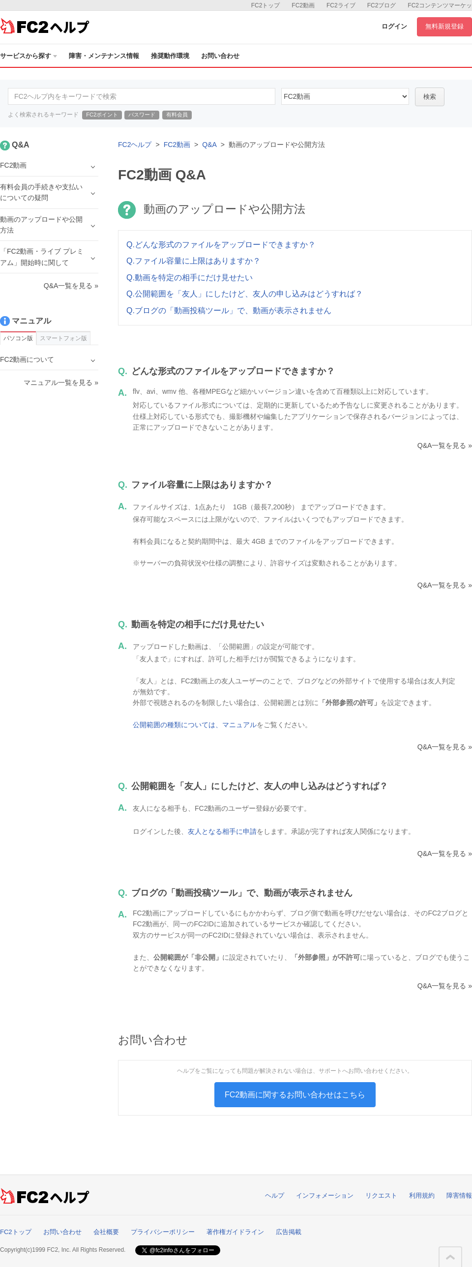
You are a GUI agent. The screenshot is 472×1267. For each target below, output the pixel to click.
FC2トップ (265, 5)
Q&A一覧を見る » (444, 445)
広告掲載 (288, 1232)
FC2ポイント (102, 115)
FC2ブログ (381, 5)
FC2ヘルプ (134, 144)
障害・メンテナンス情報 (104, 55)
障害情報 (459, 1195)
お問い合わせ (220, 55)
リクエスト (381, 1195)
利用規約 (422, 1195)
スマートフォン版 (63, 338)
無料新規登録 (444, 26)
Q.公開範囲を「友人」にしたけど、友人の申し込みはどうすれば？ (244, 294)
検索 (429, 96)
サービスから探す (28, 55)
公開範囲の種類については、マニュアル (195, 725)
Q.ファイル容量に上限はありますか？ (193, 261)
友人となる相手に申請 (222, 831)
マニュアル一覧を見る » (61, 382)
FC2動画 (303, 5)
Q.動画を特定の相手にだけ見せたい (189, 277)
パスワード (141, 115)
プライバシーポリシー (163, 1232)
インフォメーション (325, 1195)
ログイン (394, 26)
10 (345, 96)
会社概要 (106, 1232)
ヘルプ (274, 1195)
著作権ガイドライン (235, 1232)
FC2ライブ (340, 5)
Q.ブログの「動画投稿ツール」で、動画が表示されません (228, 310)
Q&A (209, 144)
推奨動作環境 (170, 55)
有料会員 (177, 115)
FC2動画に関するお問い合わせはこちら (295, 1094)
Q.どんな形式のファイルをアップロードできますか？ (221, 244)
